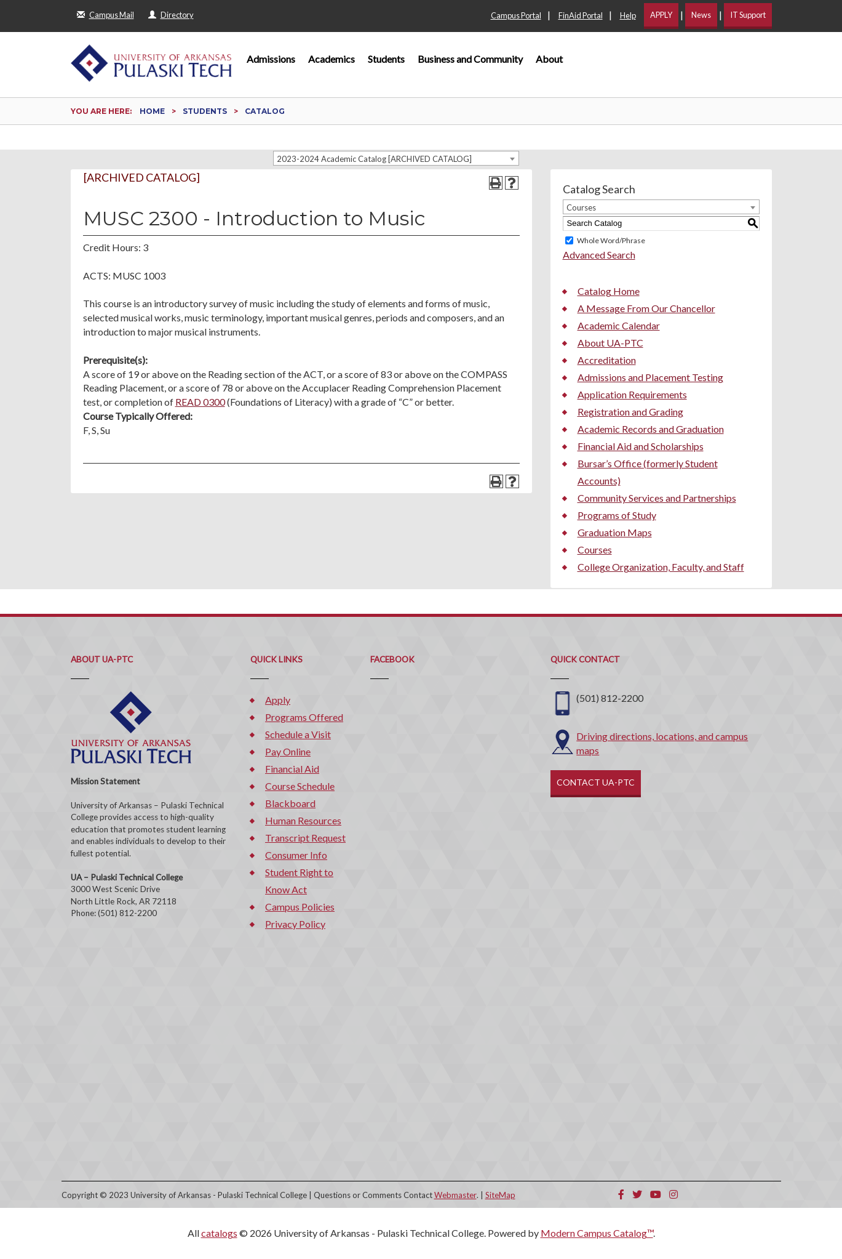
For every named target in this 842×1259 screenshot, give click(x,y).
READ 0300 (200, 402)
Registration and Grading (630, 411)
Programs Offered (304, 717)
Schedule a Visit (298, 734)
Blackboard (290, 803)
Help (628, 15)
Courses (595, 549)
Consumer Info (296, 855)
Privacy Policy (295, 924)
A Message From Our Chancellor (646, 308)
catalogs (219, 1233)
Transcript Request (305, 837)
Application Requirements (632, 394)
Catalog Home (609, 291)
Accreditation (607, 360)
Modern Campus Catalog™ (597, 1233)
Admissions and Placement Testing (650, 377)
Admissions (271, 59)
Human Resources (303, 820)
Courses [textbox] (581, 207)
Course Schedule (300, 786)
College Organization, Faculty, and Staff (661, 567)
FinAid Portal (580, 15)
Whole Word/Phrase (611, 240)
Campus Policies (300, 906)
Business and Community (470, 59)
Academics (331, 59)
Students (386, 59)
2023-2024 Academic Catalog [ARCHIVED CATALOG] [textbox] (374, 159)
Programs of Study (617, 515)
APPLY (661, 15)
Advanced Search (599, 254)
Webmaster (455, 1195)
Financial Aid (292, 768)
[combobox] (396, 158)
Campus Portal (516, 15)
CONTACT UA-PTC (596, 782)
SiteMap (500, 1195)
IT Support (748, 15)
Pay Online (288, 751)
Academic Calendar (619, 325)
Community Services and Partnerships (657, 498)
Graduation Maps (615, 532)
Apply (277, 700)
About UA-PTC (610, 342)
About (549, 59)
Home (152, 111)
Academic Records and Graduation (651, 429)
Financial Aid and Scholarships (641, 446)
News (701, 15)
